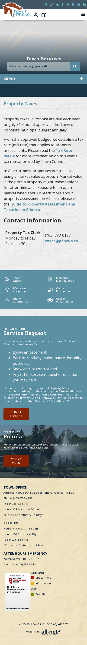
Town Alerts (12, 279)
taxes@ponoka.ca (61, 240)
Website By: (43, 631)
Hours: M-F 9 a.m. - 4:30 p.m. (21, 509)
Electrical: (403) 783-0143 (19, 564)
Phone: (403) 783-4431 (17, 498)
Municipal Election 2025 (60, 279)
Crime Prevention (58, 290)
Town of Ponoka (17, 10)
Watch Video (16, 460)
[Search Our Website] (43, 66)
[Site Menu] (43, 79)
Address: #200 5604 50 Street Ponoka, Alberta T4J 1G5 (38, 492)
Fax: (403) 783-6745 (16, 503)
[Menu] (83, 14)
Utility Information (16, 300)
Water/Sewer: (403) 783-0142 (22, 559)
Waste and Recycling (15, 290)
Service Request (16, 414)
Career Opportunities (60, 300)
